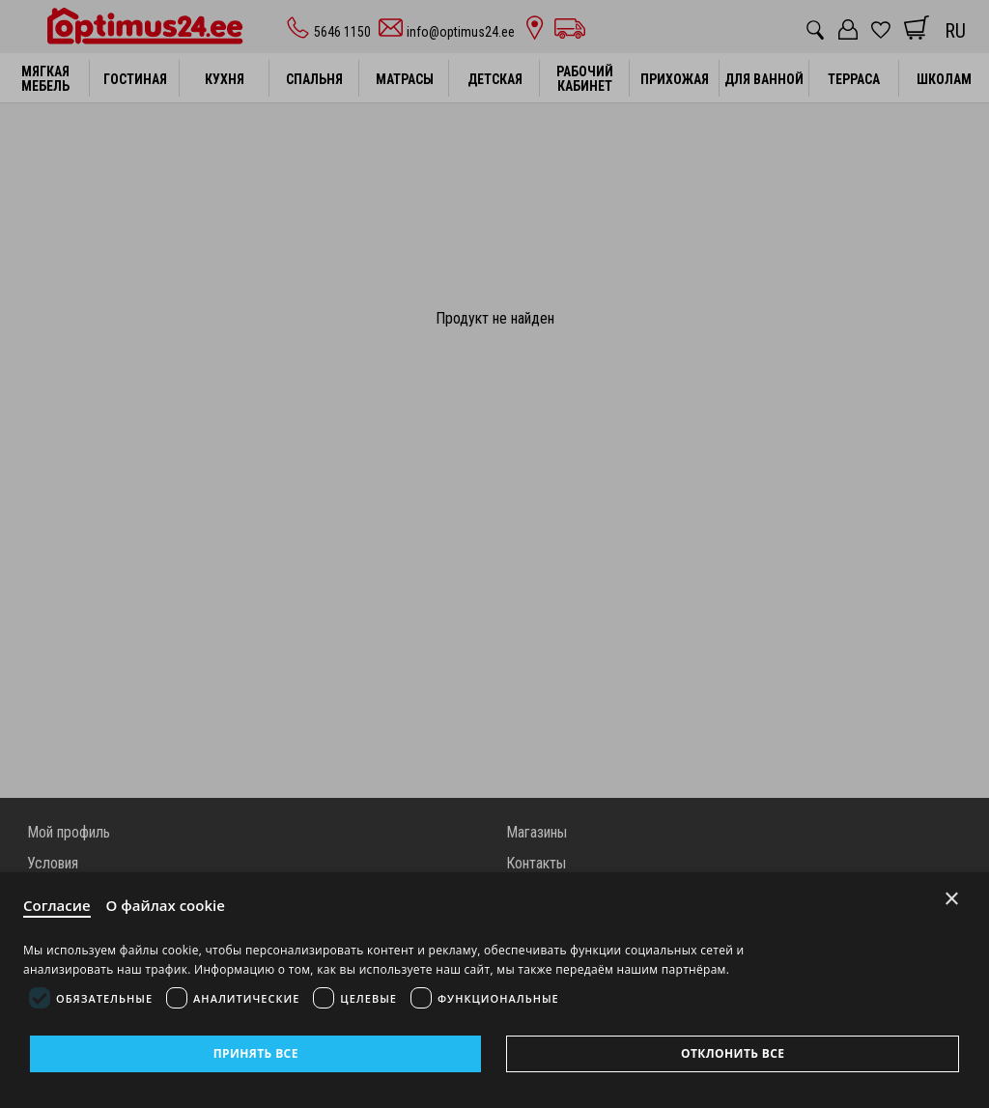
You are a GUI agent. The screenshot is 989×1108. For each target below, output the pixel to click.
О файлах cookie (165, 905)
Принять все (255, 1053)
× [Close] (952, 899)
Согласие (57, 905)
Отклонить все (732, 1053)
